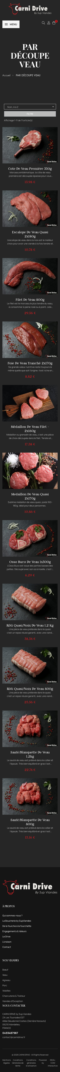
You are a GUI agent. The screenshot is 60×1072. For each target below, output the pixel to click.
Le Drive (6, 936)
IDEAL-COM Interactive (53, 1063)
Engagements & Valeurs (14, 931)
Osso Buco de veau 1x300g (30, 562)
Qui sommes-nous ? (12, 915)
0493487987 (10, 1033)
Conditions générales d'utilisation (31, 1063)
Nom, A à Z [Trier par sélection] (31, 107)
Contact (6, 946)
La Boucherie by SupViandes (16, 920)
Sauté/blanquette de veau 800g (30, 822)
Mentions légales (6, 1061)
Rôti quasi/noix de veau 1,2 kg (30, 625)
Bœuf (5, 969)
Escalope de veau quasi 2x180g (30, 234)
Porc (4, 985)
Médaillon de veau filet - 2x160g (30, 429)
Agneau (6, 980)
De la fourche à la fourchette (16, 925)
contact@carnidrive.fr (13, 1037)
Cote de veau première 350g (30, 169)
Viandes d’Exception (12, 1001)
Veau (4, 974)
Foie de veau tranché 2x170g (30, 363)
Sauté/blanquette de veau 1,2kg (30, 754)
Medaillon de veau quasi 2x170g (30, 496)
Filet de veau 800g (30, 300)
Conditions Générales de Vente (18, 1063)
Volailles (6, 990)
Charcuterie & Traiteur (13, 995)
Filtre (30, 113)
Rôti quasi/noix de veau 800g (30, 689)
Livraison (6, 941)
